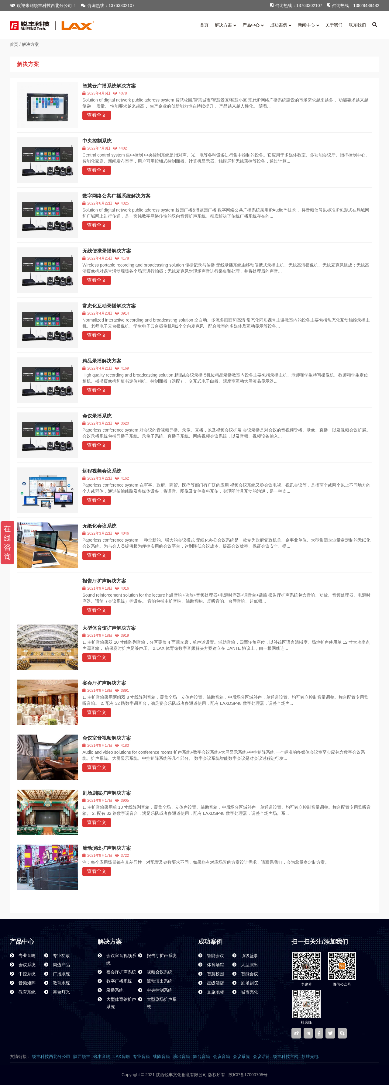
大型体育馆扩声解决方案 (109, 628)
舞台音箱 (201, 1056)
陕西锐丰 (81, 1056)
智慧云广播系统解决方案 (109, 85)
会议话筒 (261, 1056)
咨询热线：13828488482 (353, 5)
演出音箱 (181, 1056)
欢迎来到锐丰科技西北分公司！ (43, 5)
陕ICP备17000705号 (247, 1074)
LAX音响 (121, 1056)
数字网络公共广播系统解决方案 (116, 195)
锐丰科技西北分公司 (51, 1056)
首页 (14, 44)
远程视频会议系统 (101, 471)
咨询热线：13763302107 (108, 5)
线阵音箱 (161, 1056)
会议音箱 (221, 1056)
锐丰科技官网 (285, 1056)
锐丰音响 (101, 1056)
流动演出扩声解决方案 (106, 848)
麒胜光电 (309, 1056)
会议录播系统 (97, 415)
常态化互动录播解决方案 (109, 305)
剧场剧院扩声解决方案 (106, 793)
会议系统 (241, 1056)
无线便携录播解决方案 (106, 250)
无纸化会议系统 (99, 526)
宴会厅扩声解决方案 (104, 683)
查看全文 (96, 115)
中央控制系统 (97, 140)
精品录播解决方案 (101, 360)
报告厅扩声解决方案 (104, 581)
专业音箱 (141, 1056)
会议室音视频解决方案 (106, 738)
